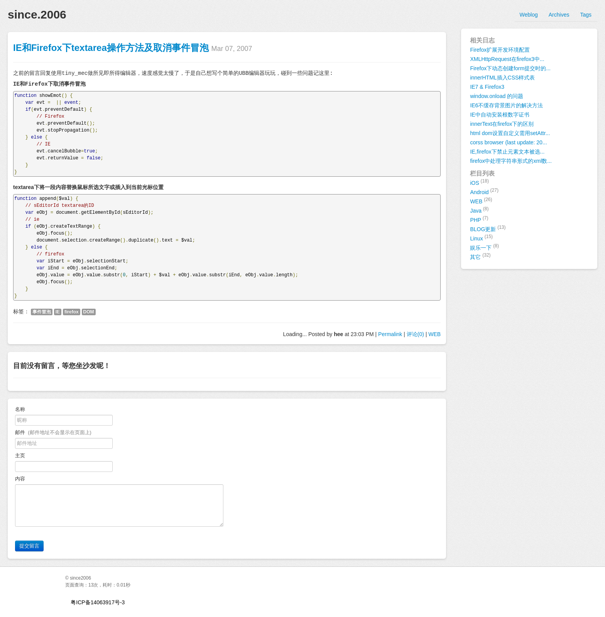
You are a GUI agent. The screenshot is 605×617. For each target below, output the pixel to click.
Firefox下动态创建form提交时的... (510, 68)
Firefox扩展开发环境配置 (500, 50)
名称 (20, 409)
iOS (479, 182)
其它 (480, 256)
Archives (559, 15)
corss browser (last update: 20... (508, 142)
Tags (585, 15)
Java (479, 210)
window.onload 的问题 (496, 96)
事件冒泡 (41, 311)
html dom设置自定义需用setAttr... (510, 133)
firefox (71, 311)
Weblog (529, 15)
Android (484, 191)
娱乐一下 (484, 247)
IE (58, 311)
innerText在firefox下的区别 (502, 124)
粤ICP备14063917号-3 (98, 602)
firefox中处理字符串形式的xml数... (511, 161)
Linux (481, 238)
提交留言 (29, 546)
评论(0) (415, 334)
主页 (20, 455)
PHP (479, 219)
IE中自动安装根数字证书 (499, 115)
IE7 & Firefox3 (487, 87)
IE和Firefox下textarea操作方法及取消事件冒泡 (111, 47)
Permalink (390, 334)
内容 (21, 479)
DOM (88, 311)
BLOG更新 (487, 228)
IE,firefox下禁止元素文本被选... (507, 152)
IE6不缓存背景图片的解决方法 (506, 105)
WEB (434, 334)
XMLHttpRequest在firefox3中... (507, 59)
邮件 (53, 432)
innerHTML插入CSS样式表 (502, 77)
